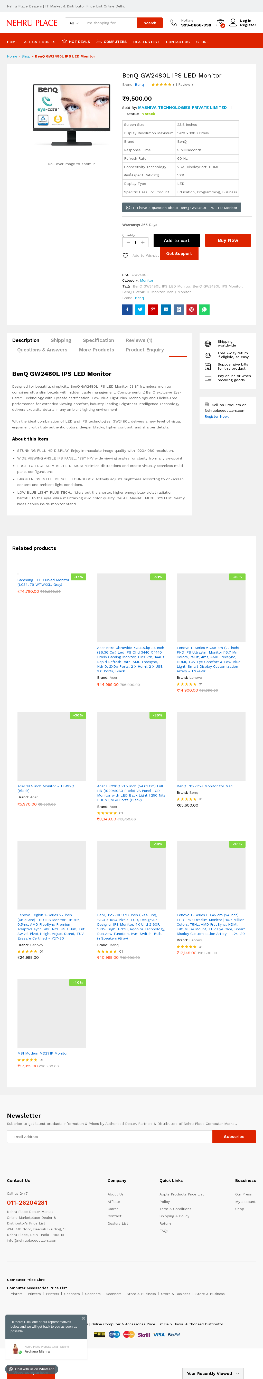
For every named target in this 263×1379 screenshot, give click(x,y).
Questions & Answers (42, 349)
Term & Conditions (175, 1209)
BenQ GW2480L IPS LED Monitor (161, 286)
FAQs (163, 1231)
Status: (133, 114)
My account (245, 1202)
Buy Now (228, 240)
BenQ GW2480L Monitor (143, 292)
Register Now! (217, 416)
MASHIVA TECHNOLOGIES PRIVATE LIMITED (182, 107)
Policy (164, 1202)
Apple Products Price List (181, 1194)
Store (202, 42)
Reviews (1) (139, 340)
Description (25, 340)
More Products (96, 349)
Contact (114, 1216)
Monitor (146, 280)
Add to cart (177, 240)
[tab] (28, 342)
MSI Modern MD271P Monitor (42, 1053)
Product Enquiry (145, 349)
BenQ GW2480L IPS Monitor (217, 286)
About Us (116, 1194)
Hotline (187, 20)
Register (248, 25)
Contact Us (178, 42)
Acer (113, 677)
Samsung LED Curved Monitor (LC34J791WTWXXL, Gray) (43, 650)
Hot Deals (76, 40)
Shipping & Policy (174, 1216)
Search (150, 23)
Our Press (243, 1194)
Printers (16, 1294)
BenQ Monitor (179, 292)
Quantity (128, 235)
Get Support (179, 253)
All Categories (39, 42)
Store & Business (141, 1294)
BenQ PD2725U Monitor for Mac (205, 786)
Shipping (61, 340)
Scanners (72, 1294)
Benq (139, 84)
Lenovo (195, 677)
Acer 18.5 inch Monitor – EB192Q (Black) (45, 788)
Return (165, 1223)
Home (12, 42)
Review (183, 84)
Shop (26, 56)
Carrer (113, 1209)
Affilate (114, 1202)
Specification (98, 340)
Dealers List (146, 42)
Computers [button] (112, 40)
